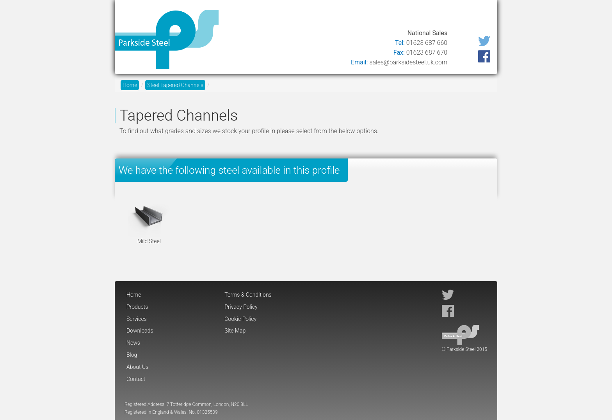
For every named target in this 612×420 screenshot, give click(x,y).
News (384, 16)
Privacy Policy (240, 307)
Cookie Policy (240, 319)
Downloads (348, 16)
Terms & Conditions (247, 295)
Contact (478, 16)
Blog (410, 16)
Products (270, 16)
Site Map (235, 330)
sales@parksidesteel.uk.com (408, 62)
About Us (441, 16)
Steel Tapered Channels (175, 85)
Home (236, 16)
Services (307, 16)
